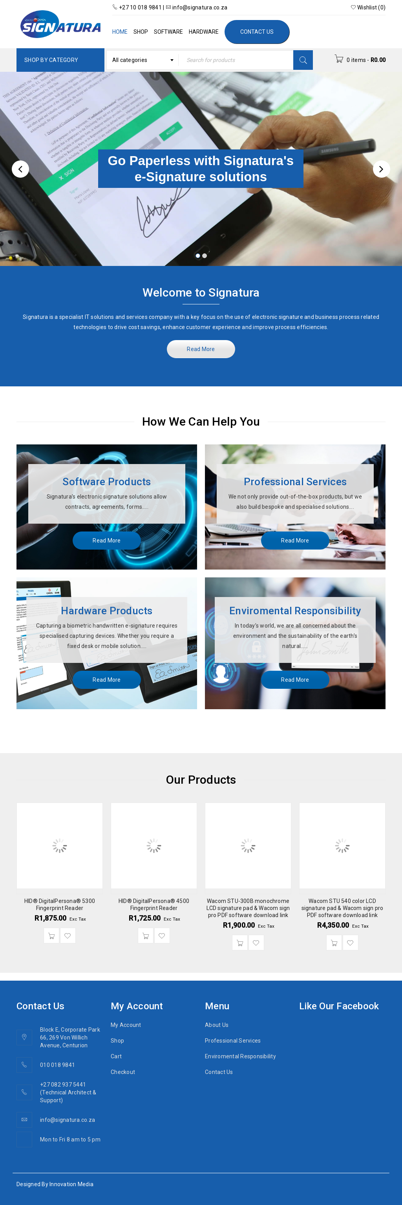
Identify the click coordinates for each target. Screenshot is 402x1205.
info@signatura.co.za (197, 7)
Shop (117, 1041)
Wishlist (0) (368, 7)
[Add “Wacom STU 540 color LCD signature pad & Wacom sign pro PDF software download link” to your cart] (334, 942)
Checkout (123, 1072)
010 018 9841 (57, 1065)
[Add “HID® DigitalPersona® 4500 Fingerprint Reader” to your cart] (145, 935)
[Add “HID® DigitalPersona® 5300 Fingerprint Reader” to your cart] (51, 935)
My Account (126, 1025)
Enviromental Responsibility (240, 1056)
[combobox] (142, 60)
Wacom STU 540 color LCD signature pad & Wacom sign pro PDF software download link (343, 908)
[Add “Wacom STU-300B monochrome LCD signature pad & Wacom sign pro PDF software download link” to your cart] (240, 942)
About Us (216, 1025)
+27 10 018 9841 (137, 7)
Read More (201, 349)
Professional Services (233, 1041)
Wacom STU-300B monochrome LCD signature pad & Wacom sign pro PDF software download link (248, 908)
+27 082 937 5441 (63, 1084)
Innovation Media (71, 1184)
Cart (116, 1056)
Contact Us (219, 1072)
